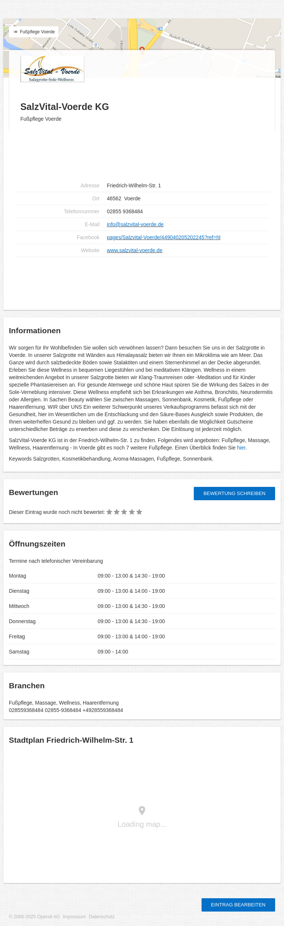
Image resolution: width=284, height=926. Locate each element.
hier (241, 448)
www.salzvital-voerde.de (134, 250)
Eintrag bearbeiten (238, 904)
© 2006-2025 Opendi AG (34, 916)
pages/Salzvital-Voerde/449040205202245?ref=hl (163, 237)
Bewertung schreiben (234, 493)
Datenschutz (102, 916)
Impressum (74, 916)
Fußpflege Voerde (34, 31)
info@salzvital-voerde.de (135, 224)
